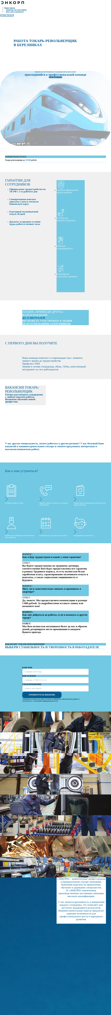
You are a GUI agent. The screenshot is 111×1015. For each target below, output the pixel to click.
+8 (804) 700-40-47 (7, 15)
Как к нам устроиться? (15, 12)
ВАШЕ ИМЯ (27, 667)
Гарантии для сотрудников (16, 10)
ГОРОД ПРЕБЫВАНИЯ (31, 684)
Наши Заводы (9, 8)
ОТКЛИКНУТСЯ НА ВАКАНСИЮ (42, 695)
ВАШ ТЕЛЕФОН (29, 676)
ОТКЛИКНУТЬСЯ (55, 77)
